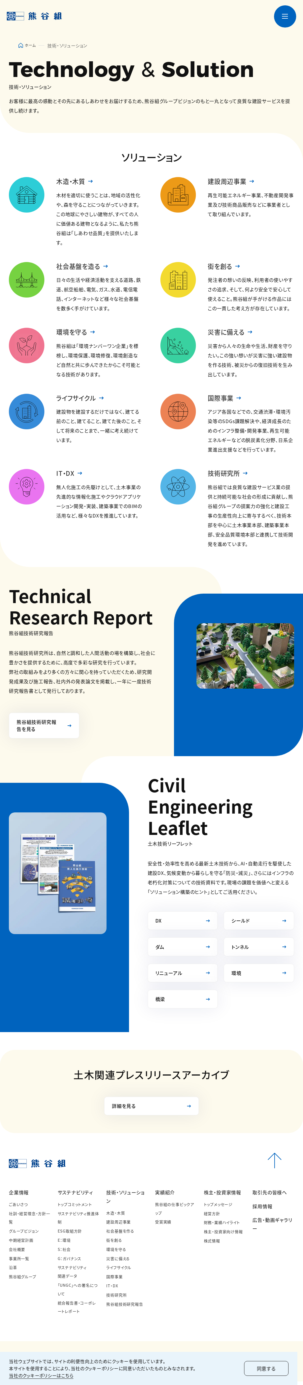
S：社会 (64, 1253)
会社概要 (17, 1253)
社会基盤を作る (120, 1234)
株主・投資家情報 (222, 1195)
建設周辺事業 (228, 181)
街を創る (220, 266)
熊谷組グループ (22, 1280)
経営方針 (212, 1216)
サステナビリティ (75, 1195)
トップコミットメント (75, 1208)
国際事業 (221, 399)
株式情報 (212, 1244)
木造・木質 (71, 181)
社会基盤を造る (79, 266)
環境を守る (72, 333)
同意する (271, 1368)
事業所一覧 (19, 1262)
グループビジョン (24, 1234)
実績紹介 (165, 1195)
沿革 (13, 1271)
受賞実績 (163, 1225)
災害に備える (227, 333)
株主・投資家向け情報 (223, 1235)
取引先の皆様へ (269, 1195)
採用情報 (262, 1209)
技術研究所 (224, 475)
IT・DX (65, 475)
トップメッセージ (218, 1208)
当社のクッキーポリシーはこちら (41, 1375)
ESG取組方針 (70, 1234)
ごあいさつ (18, 1208)
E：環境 (64, 1243)
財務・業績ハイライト (222, 1226)
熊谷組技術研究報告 (124, 1307)
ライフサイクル (77, 399)
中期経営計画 (21, 1243)
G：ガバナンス (70, 1262)
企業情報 (19, 1195)
